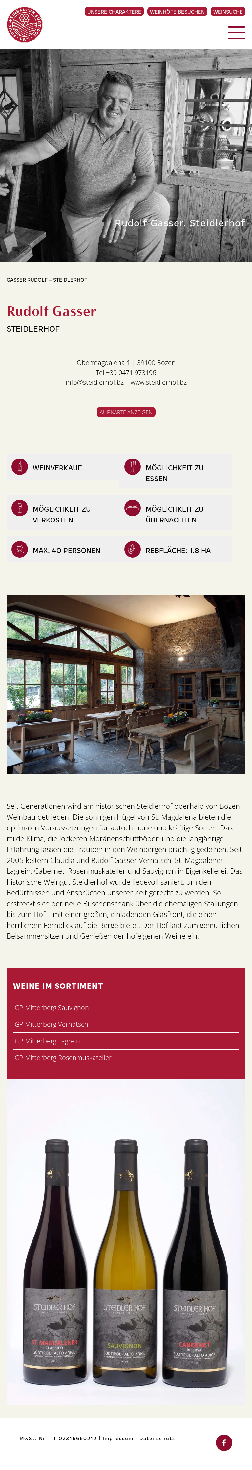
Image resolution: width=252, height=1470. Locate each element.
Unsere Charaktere (114, 11)
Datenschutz (157, 1438)
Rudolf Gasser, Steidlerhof (180, 222)
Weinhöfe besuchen (177, 11)
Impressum (118, 1438)
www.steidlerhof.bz (159, 382)
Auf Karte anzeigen (126, 412)
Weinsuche (228, 11)
